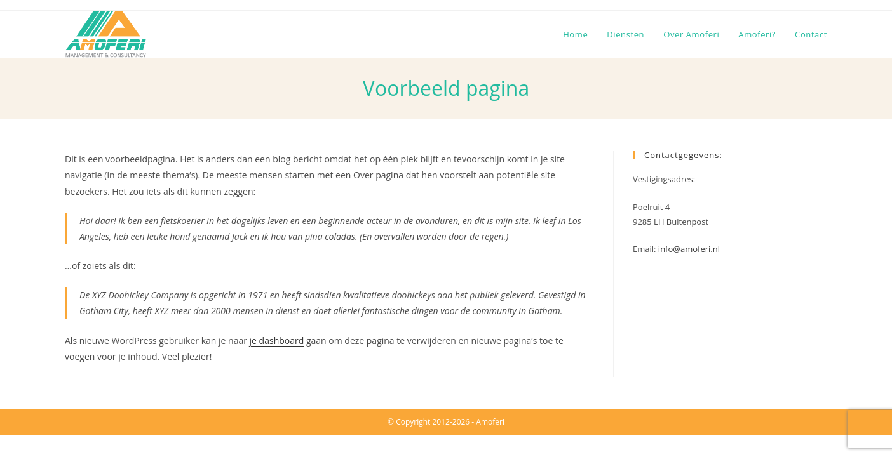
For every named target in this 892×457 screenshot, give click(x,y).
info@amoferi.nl (689, 249)
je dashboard (277, 340)
